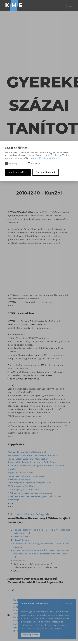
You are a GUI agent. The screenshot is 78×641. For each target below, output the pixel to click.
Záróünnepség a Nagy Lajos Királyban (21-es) (30, 482)
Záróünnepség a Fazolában (21, 486)
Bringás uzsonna (21, 536)
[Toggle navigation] (70, 5)
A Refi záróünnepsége (19, 479)
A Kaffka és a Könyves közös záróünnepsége (30, 493)
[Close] (72, 603)
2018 (15, 613)
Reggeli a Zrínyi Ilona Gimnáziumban (26, 476)
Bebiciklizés (19, 560)
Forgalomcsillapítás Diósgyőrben (31, 514)
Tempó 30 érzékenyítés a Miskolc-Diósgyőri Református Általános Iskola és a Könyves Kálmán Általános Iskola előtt (41, 553)
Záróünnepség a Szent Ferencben (24, 489)
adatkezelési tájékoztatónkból (45, 158)
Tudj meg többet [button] (30, 634)
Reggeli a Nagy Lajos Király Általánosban (28, 459)
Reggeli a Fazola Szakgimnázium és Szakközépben (33, 462)
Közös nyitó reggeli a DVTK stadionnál (27, 452)
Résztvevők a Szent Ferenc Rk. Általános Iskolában (33, 455)
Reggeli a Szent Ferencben (21, 472)
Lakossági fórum (21, 540)
